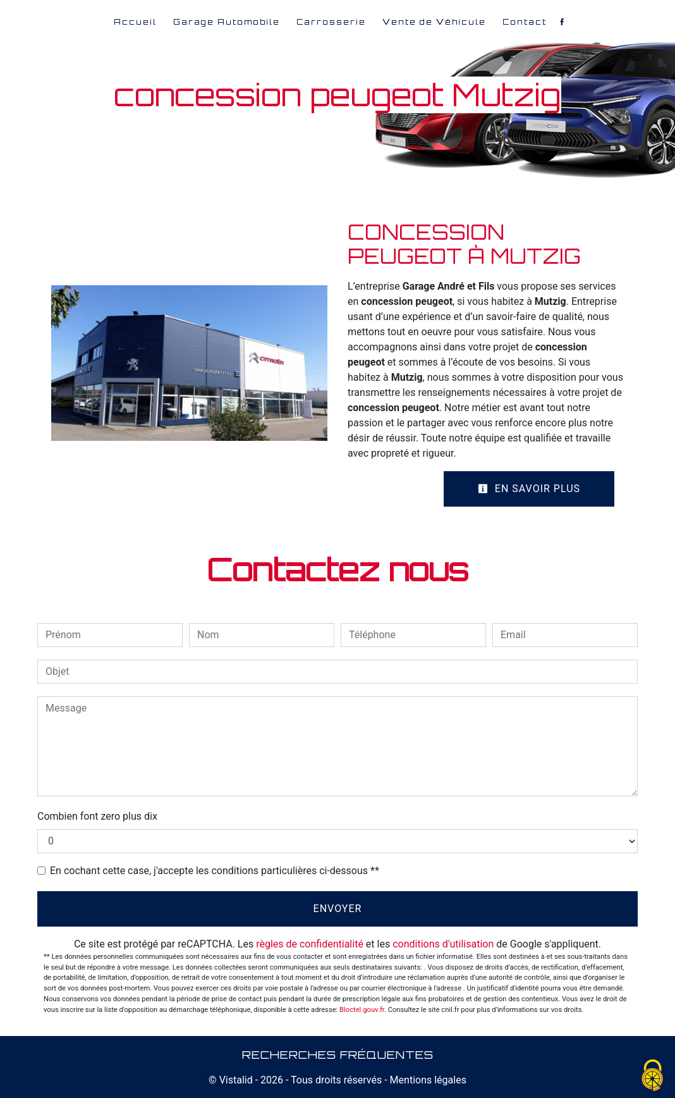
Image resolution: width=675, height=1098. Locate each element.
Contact (524, 22)
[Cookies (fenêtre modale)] (653, 1076)
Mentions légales (426, 1080)
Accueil (135, 22)
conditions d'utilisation (443, 944)
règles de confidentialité (309, 944)
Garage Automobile (226, 22)
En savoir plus (529, 489)
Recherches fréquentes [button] (338, 1054)
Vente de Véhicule (434, 22)
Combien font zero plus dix (97, 816)
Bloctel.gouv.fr (361, 1010)
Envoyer (337, 909)
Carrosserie (331, 22)
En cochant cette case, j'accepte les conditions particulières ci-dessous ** (214, 871)
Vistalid (236, 1080)
